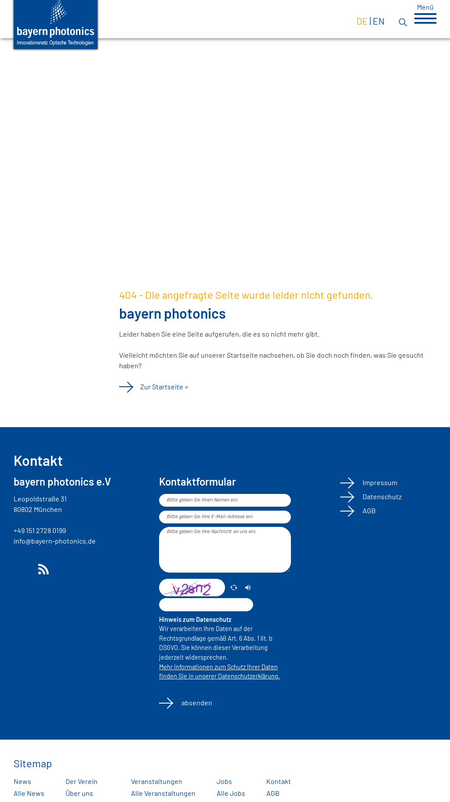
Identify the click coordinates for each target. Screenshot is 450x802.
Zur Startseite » (164, 386)
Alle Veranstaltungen (163, 793)
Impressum (379, 482)
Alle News (29, 793)
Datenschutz (381, 496)
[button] (425, 18)
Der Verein (81, 781)
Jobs (224, 781)
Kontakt (278, 781)
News (22, 781)
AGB (368, 510)
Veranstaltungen (156, 781)
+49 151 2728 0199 (40, 530)
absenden (196, 702)
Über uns (79, 793)
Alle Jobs (231, 793)
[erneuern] (234, 587)
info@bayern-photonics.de (55, 541)
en (379, 20)
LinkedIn (20, 569)
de (362, 20)
